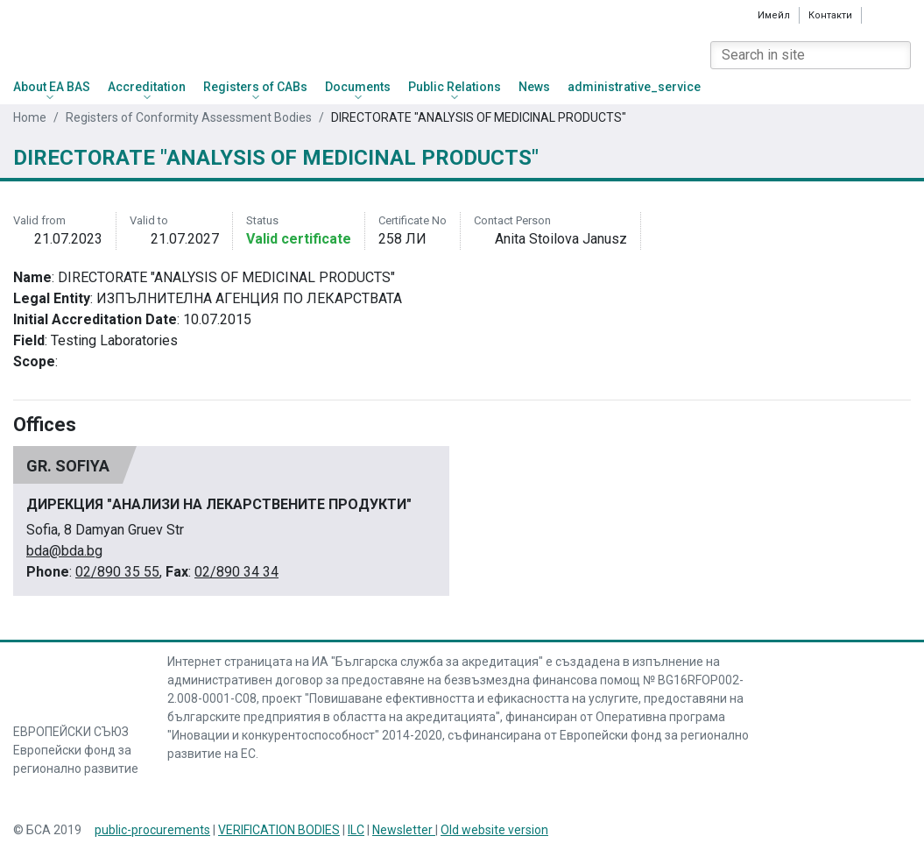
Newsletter (403, 830)
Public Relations (454, 87)
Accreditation (147, 87)
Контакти (830, 15)
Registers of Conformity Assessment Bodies (189, 117)
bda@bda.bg (64, 550)
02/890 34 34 (236, 571)
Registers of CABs (255, 87)
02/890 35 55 (117, 571)
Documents (358, 87)
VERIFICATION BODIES (279, 830)
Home (29, 117)
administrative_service (634, 87)
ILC (356, 830)
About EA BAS (51, 87)
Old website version (494, 830)
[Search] (897, 55)
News (534, 87)
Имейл (774, 15)
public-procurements (152, 830)
